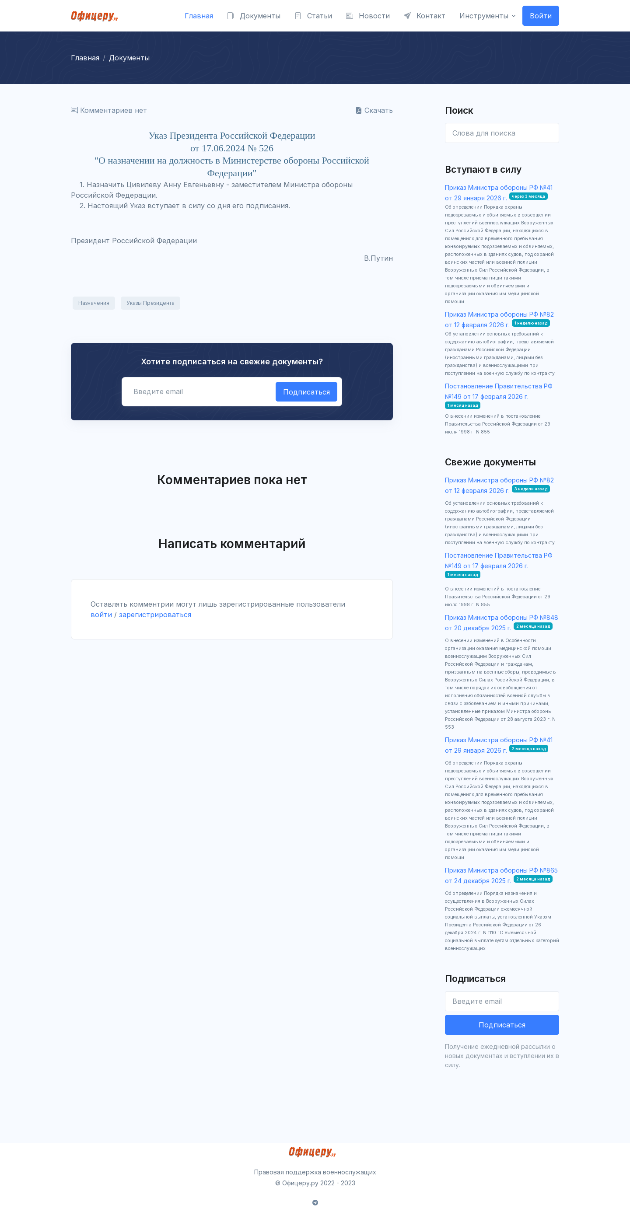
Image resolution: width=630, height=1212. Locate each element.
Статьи (313, 15)
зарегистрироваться (155, 614)
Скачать (374, 110)
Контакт (424, 15)
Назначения (93, 303)
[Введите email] (502, 1001)
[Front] (97, 15)
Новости (368, 15)
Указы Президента (150, 303)
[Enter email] (502, 133)
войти (101, 614)
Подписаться (306, 392)
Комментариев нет (109, 110)
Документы (253, 15)
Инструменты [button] (483, 15)
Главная (199, 15)
